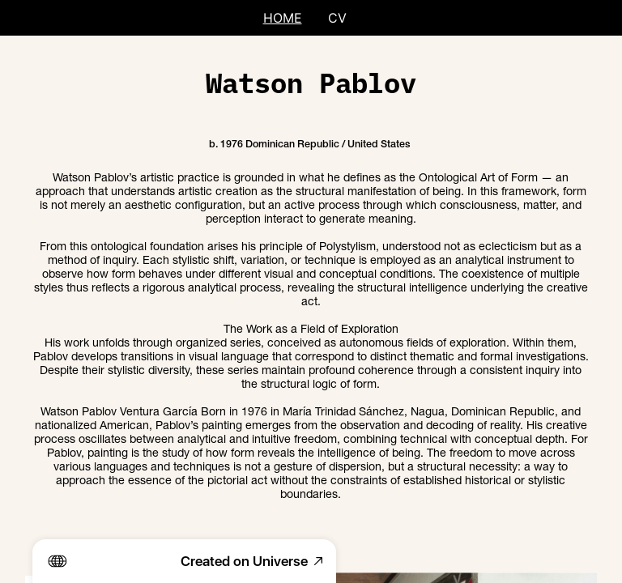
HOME (282, 18)
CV (337, 18)
